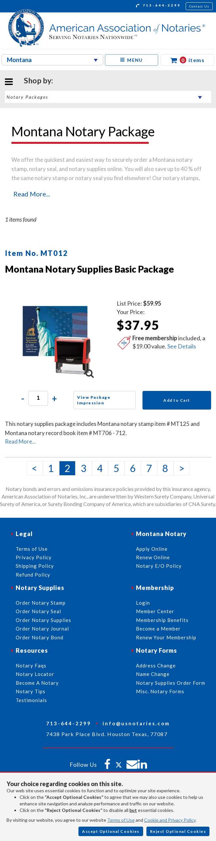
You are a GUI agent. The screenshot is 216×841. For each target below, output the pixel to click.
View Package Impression (93, 400)
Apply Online (152, 549)
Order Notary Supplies (43, 620)
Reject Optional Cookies (178, 831)
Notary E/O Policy (159, 566)
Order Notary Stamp (41, 603)
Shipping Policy (35, 566)
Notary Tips (30, 691)
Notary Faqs (31, 665)
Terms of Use (121, 820)
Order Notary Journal (42, 628)
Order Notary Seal (38, 611)
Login (143, 603)
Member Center (155, 611)
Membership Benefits (162, 620)
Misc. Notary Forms (160, 691)
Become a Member (158, 628)
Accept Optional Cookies (111, 831)
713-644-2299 (158, 6)
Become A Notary (37, 683)
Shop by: (38, 80)
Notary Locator (35, 674)
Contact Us (199, 6)
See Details (181, 346)
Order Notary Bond (39, 637)
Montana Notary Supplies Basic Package (89, 269)
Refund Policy (33, 575)
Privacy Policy (34, 557)
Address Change (156, 665)
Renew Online (153, 557)
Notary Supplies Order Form (170, 683)
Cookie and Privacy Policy (169, 820)
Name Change (153, 674)
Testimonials (31, 700)
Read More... (31, 194)
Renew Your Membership (166, 637)
